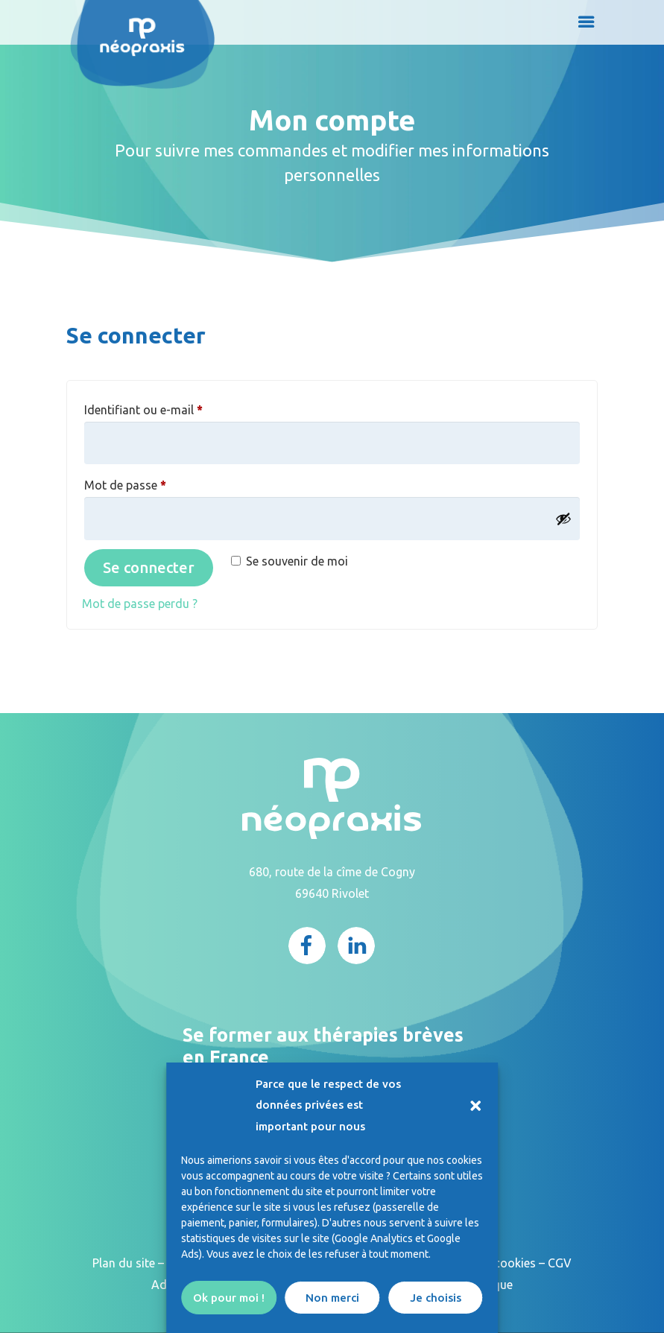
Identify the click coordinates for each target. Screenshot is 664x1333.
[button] (475, 1105)
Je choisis (435, 1297)
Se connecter (149, 567)
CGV (560, 1263)
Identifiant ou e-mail (173, 407)
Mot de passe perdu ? (139, 603)
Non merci (332, 1297)
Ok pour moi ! (229, 1297)
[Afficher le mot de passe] (563, 518)
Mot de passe (155, 482)
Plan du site (123, 1263)
